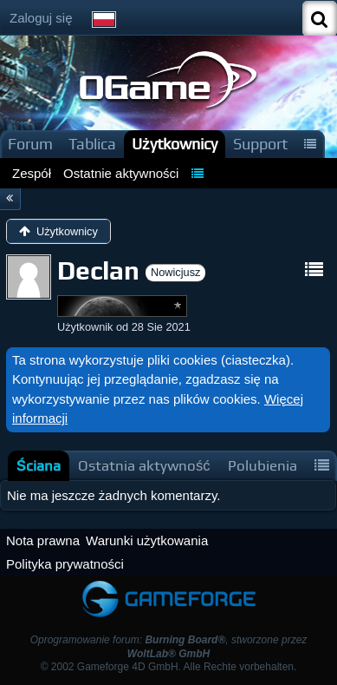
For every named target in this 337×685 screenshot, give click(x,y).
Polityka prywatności (65, 564)
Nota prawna (43, 540)
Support (260, 144)
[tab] (38, 466)
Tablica (92, 144)
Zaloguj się (41, 17)
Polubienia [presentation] (262, 466)
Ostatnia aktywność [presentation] (144, 466)
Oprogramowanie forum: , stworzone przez (169, 646)
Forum (30, 144)
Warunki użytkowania (147, 540)
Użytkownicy (174, 144)
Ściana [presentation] (38, 466)
